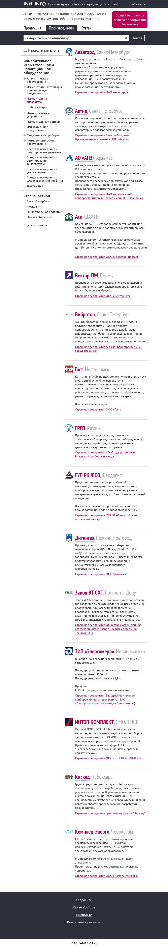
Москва (33, 206)
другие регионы (37, 225)
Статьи (88, 28)
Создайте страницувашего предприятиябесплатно (130, 19)
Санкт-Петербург (40, 201)
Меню (139, 4)
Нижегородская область (44, 211)
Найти (137, 38)
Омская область (39, 217)
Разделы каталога (43, 50)
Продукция (34, 28)
